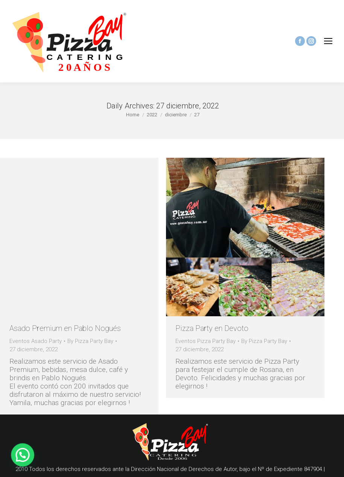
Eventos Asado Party (35, 341)
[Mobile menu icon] (328, 41)
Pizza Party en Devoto (211, 328)
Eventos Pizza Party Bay (205, 341)
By (90, 341)
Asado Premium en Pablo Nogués (65, 328)
